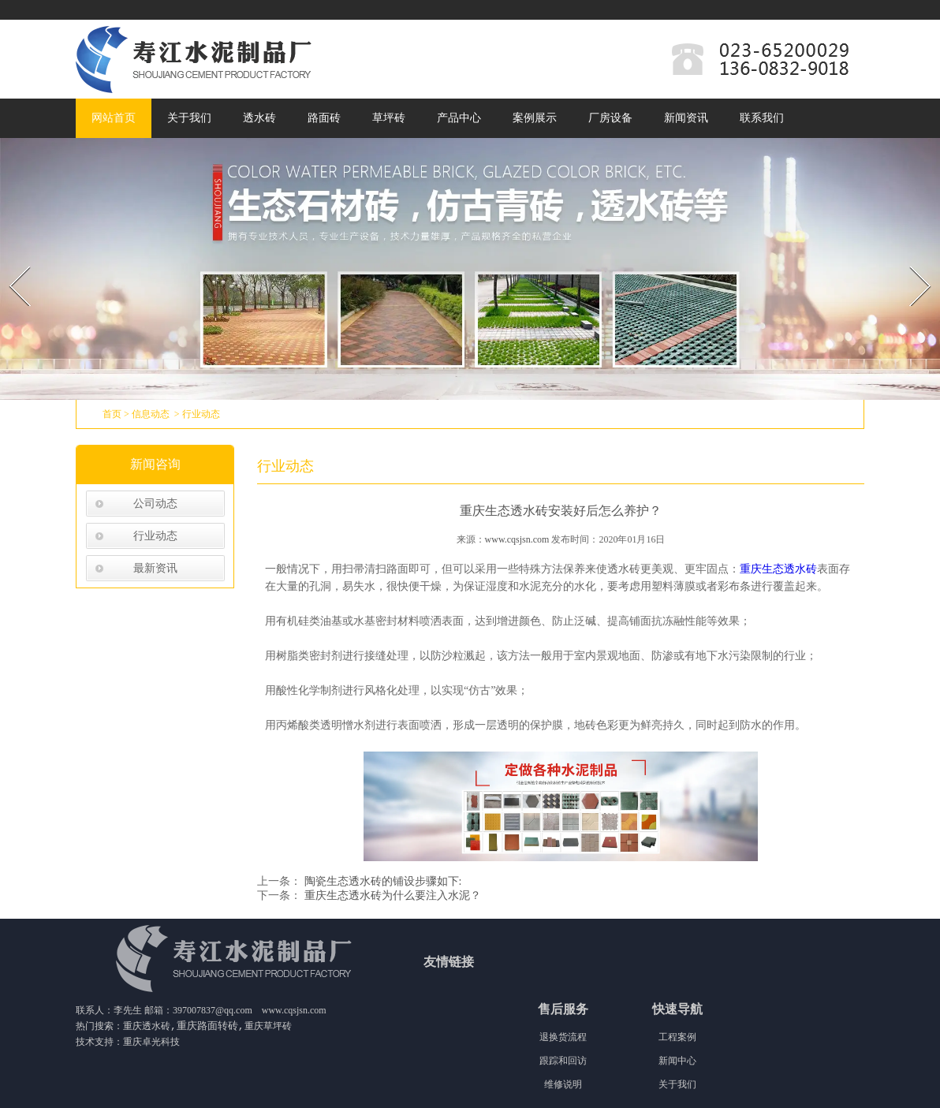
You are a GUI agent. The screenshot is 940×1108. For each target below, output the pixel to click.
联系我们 (762, 118)
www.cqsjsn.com (517, 539)
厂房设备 (610, 118)
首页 (112, 414)
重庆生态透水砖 (778, 569)
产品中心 (459, 118)
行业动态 (155, 536)
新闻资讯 (686, 118)
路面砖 (324, 118)
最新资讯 (155, 568)
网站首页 (113, 118)
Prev (10, 261)
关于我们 (189, 118)
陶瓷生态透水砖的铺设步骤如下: (381, 881)
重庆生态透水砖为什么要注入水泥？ (391, 895)
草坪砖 (388, 118)
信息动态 (151, 414)
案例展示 (535, 118)
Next (911, 261)
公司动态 (155, 503)
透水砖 (259, 118)
